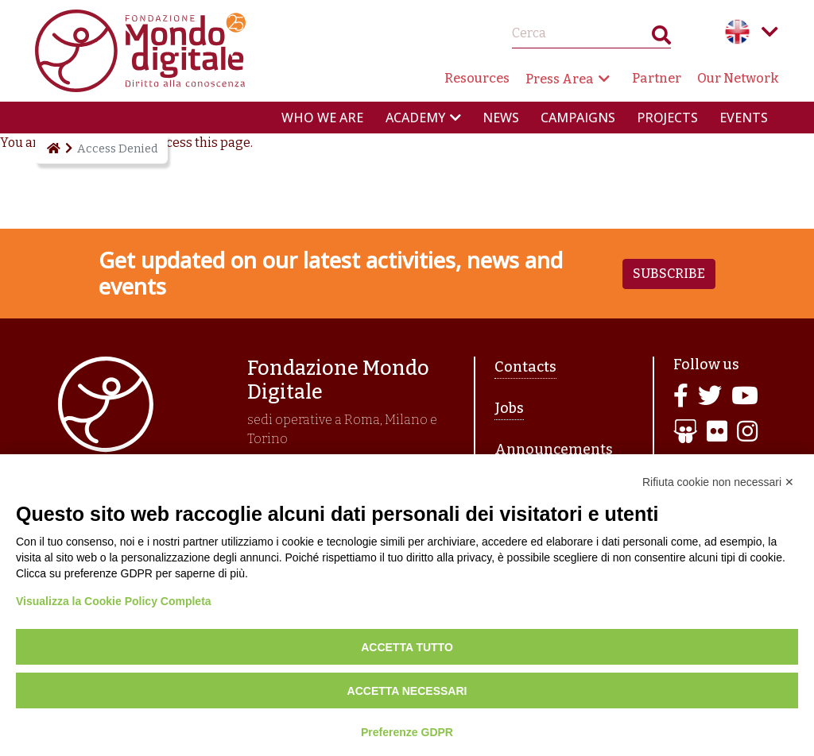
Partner (656, 78)
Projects (667, 117)
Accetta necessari (407, 691)
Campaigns (578, 117)
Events (743, 117)
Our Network (738, 78)
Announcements (553, 449)
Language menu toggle (769, 31)
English (737, 31)
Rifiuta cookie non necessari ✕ (718, 482)
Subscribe (669, 273)
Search (661, 38)
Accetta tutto (407, 647)
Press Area (559, 79)
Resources (477, 78)
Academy (415, 117)
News (501, 117)
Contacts (525, 367)
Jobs (509, 408)
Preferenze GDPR (407, 732)
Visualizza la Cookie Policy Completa (113, 601)
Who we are (322, 117)
